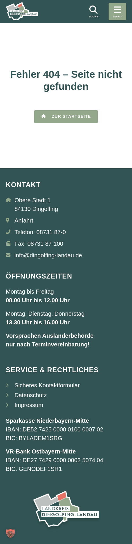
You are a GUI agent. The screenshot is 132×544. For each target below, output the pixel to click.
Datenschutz (31, 395)
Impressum (29, 405)
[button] (10, 533)
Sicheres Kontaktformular (47, 385)
